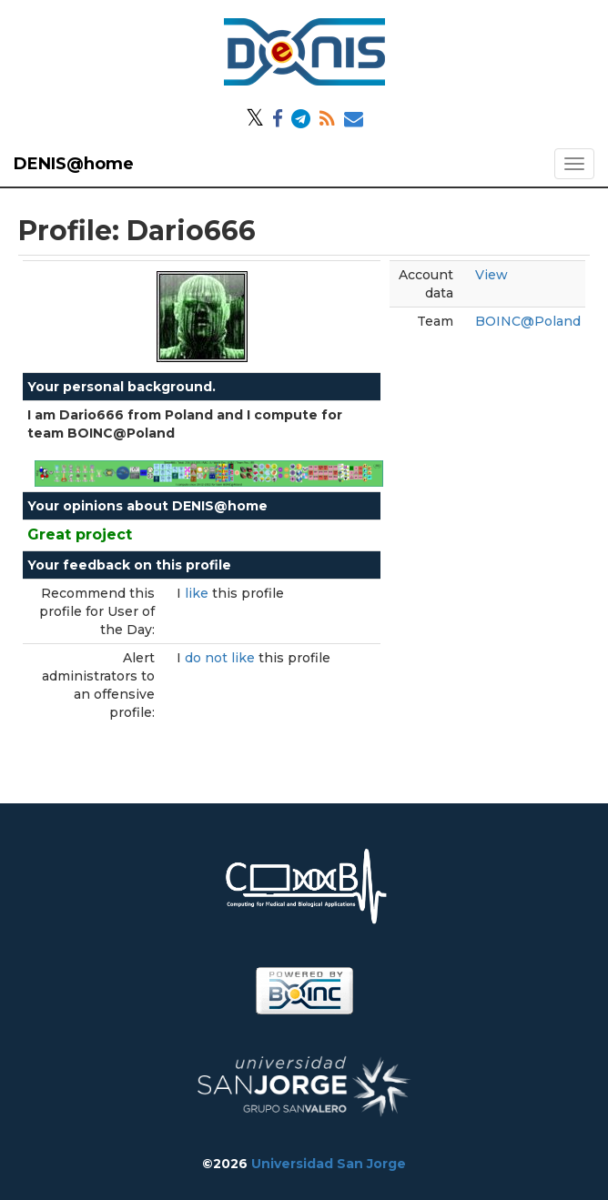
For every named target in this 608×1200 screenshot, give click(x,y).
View (491, 275)
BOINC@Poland (528, 321)
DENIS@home (74, 164)
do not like (221, 658)
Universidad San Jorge (328, 1163)
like (198, 593)
